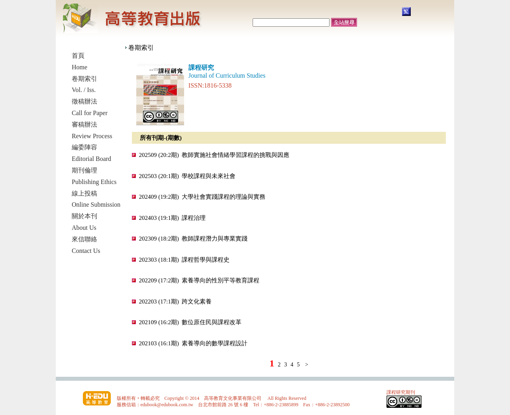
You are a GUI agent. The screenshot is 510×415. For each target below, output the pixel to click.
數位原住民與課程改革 (211, 322)
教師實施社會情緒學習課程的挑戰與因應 (235, 155)
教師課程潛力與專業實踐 (214, 238)
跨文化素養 (197, 301)
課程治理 (194, 218)
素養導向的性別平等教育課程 (220, 280)
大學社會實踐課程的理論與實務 (223, 197)
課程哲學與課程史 (206, 259)
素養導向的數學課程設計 (214, 343)
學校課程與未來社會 (208, 176)
